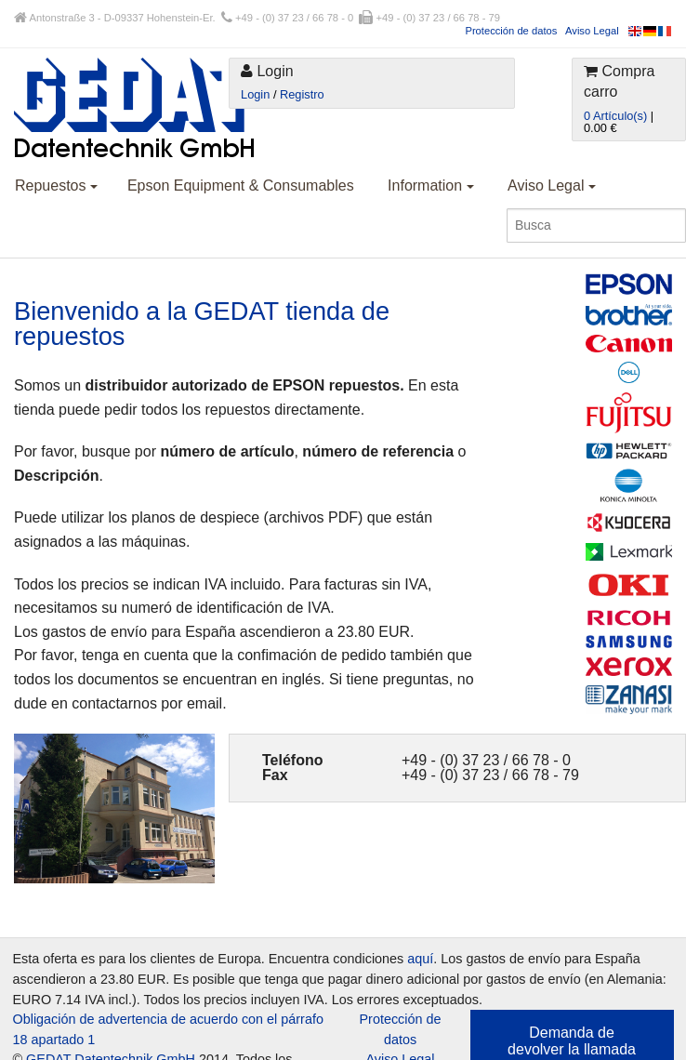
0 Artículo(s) (615, 116)
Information (430, 185)
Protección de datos (511, 30)
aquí (420, 958)
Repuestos (56, 185)
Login (255, 94)
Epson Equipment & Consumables (240, 185)
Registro (302, 94)
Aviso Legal (592, 30)
